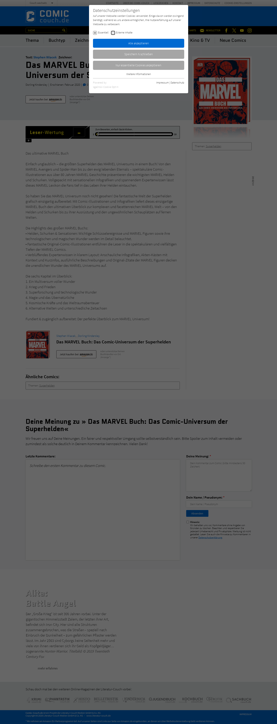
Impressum (162, 82)
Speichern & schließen (138, 54)
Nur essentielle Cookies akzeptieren (138, 65)
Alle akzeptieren (138, 43)
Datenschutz (177, 82)
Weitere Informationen (138, 74)
